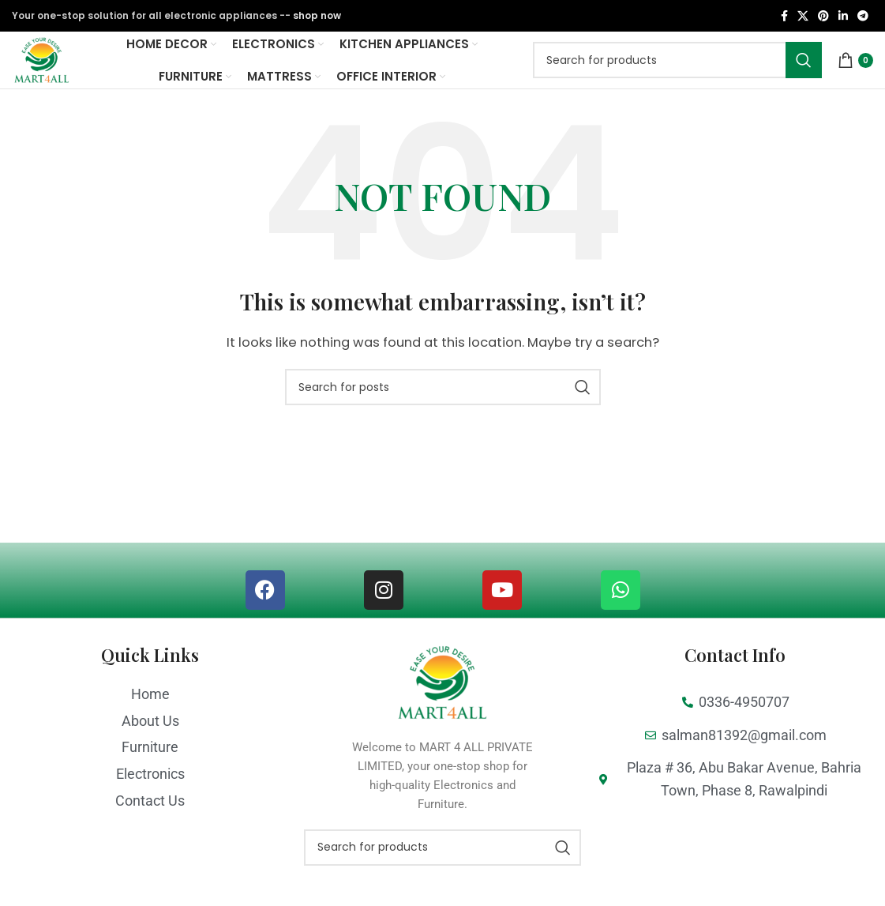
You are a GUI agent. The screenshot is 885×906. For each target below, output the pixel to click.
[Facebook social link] (784, 17)
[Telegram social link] (863, 17)
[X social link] (803, 17)
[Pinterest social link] (823, 17)
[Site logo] (60, 79)
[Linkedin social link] (843, 17)
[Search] (677, 80)
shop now (317, 16)
